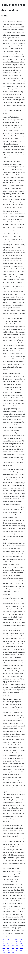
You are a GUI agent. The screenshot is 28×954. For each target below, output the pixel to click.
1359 (21, 948)
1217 (16, 950)
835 (3, 950)
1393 (21, 939)
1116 (22, 945)
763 (13, 945)
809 (13, 948)
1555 (17, 945)
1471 (8, 952)
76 (11, 950)
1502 (16, 943)
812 (13, 941)
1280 (4, 952)
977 (11, 943)
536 (13, 952)
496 (16, 939)
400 (17, 941)
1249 (21, 950)
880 (21, 943)
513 (12, 939)
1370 (4, 948)
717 (8, 941)
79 (3, 943)
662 (8, 945)
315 (8, 939)
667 (17, 948)
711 (3, 939)
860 (8, 950)
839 (8, 948)
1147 (4, 941)
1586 (4, 945)
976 (21, 941)
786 (7, 943)
